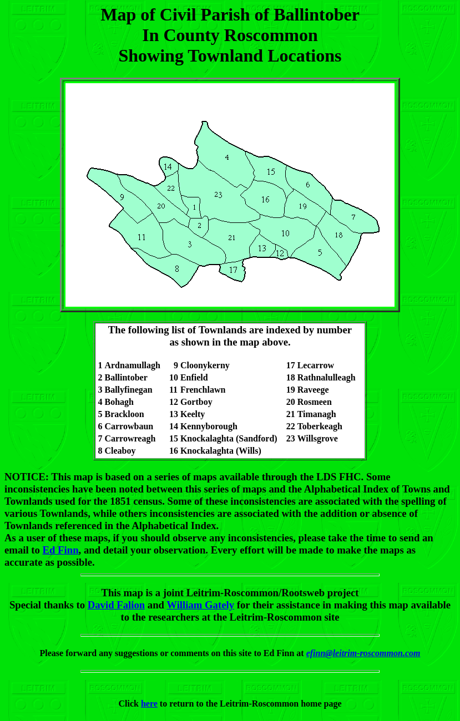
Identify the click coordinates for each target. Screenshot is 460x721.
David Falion (116, 605)
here (149, 703)
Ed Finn (61, 550)
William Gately (200, 605)
